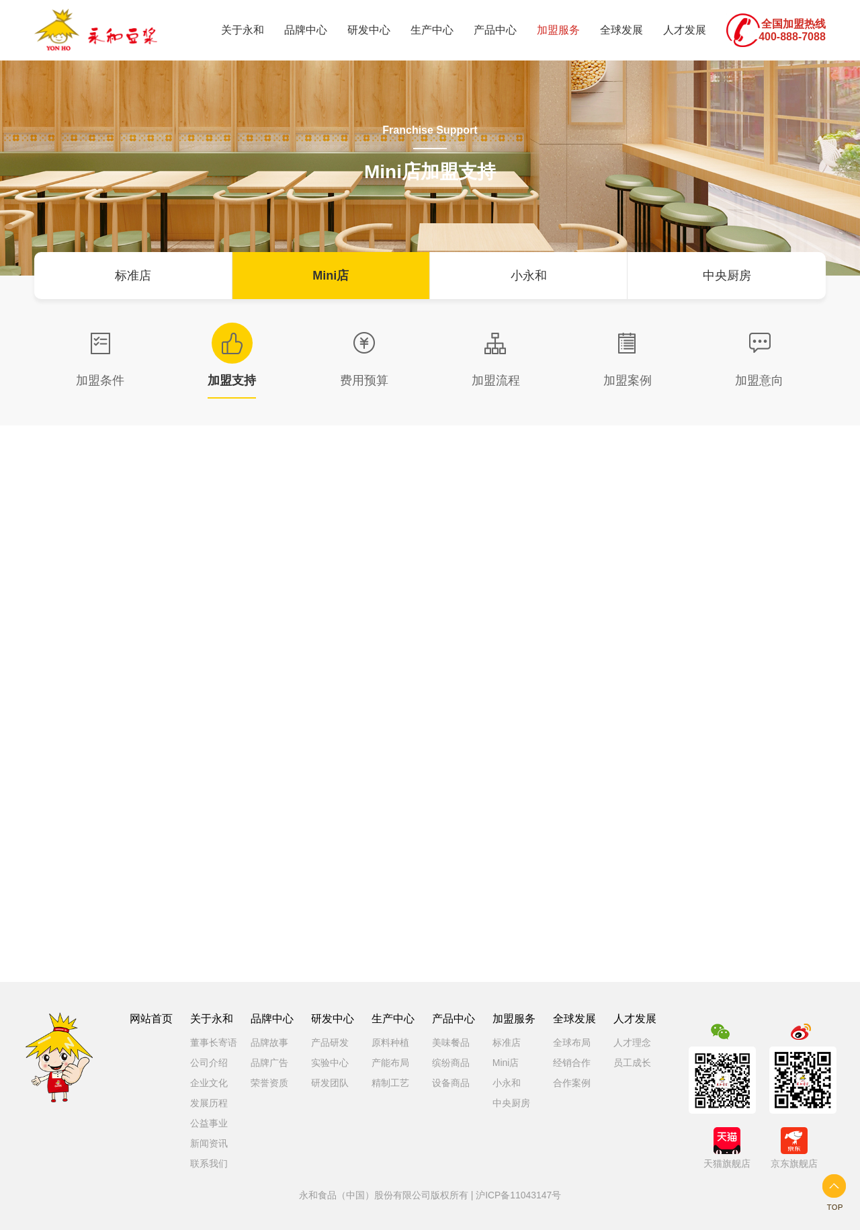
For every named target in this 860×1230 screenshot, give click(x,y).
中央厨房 (727, 275)
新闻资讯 (209, 1143)
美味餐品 (451, 1042)
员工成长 (632, 1062)
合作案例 (572, 1082)
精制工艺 (390, 1082)
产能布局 (390, 1062)
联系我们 (209, 1163)
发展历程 (209, 1103)
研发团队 (330, 1082)
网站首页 (151, 1018)
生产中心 (432, 30)
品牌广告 (269, 1062)
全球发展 (621, 30)
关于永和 (242, 30)
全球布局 (572, 1042)
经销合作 (572, 1062)
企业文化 (209, 1082)
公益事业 (209, 1123)
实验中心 (330, 1062)
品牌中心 (305, 30)
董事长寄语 (213, 1042)
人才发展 (684, 30)
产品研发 (330, 1042)
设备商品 (451, 1082)
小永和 (529, 275)
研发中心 (368, 30)
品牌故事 (269, 1042)
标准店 (133, 275)
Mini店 (330, 275)
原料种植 (390, 1042)
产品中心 (495, 30)
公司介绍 (209, 1062)
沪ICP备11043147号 (519, 1195)
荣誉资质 (269, 1082)
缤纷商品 (451, 1062)
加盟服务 (558, 30)
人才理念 (632, 1042)
